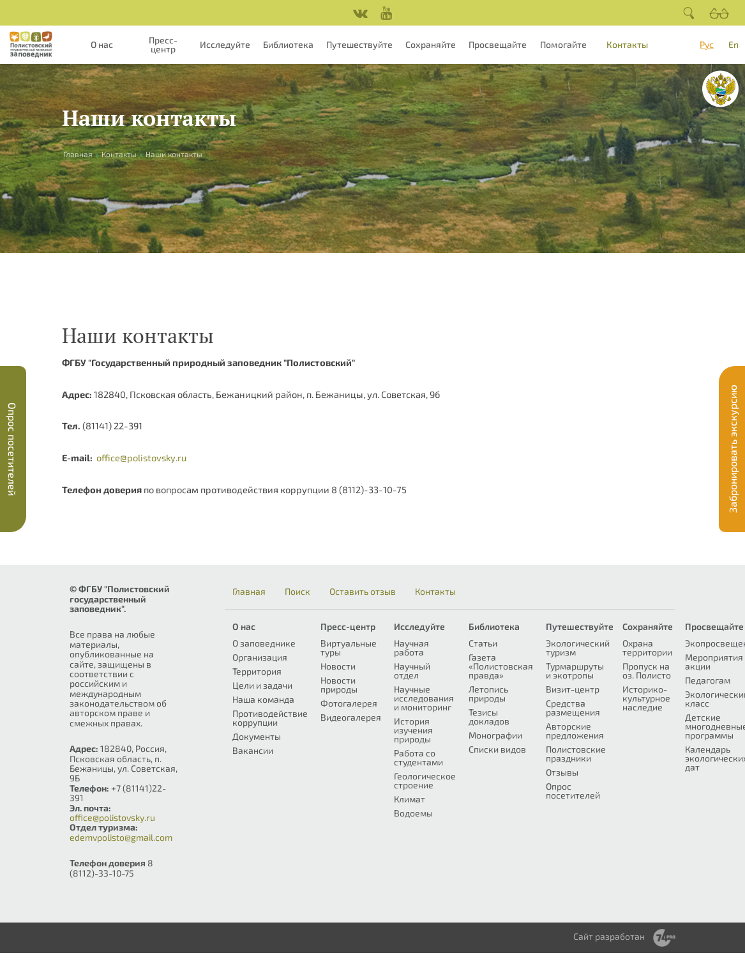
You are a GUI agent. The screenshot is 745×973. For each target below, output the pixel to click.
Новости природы (338, 684)
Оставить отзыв (362, 591)
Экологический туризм (578, 647)
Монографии (495, 735)
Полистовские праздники (576, 753)
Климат (409, 798)
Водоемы (413, 813)
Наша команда (263, 699)
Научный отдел (412, 670)
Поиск (297, 591)
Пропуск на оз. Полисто (646, 670)
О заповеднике (264, 643)
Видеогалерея (350, 717)
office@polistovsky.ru (141, 457)
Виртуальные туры (348, 647)
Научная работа (411, 647)
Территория (257, 671)
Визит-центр (572, 689)
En (733, 44)
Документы (256, 736)
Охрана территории (647, 647)
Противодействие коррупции (270, 718)
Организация (259, 657)
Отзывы (562, 772)
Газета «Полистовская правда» (501, 666)
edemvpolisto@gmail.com (121, 837)
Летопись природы (488, 693)
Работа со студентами (418, 757)
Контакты (627, 44)
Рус (707, 44)
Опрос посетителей (573, 791)
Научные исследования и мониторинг (424, 698)
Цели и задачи (262, 685)
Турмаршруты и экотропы (575, 670)
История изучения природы (413, 730)
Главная (249, 591)
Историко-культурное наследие (646, 698)
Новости (338, 666)
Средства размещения (573, 707)
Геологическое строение (425, 780)
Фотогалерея (348, 703)
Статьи (483, 643)
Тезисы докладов (489, 716)
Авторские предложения (575, 730)
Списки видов (497, 749)
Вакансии (252, 750)
